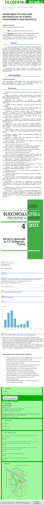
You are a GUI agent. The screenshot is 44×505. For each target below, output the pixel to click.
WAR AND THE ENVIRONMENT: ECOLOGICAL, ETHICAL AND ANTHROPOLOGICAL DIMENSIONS (23, 359)
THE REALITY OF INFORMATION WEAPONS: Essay (15, 458)
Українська (6, 394)
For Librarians (6, 428)
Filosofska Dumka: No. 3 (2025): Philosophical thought (23, 362)
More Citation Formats (8, 286)
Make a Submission (10, 398)
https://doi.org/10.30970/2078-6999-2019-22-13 (22, 195)
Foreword (22, 380)
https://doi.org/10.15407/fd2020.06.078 (16, 162)
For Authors (6, 426)
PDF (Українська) (8, 263)
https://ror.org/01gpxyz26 (11, 417)
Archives (10, 7)
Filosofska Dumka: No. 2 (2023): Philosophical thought (21, 368)
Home (4, 7)
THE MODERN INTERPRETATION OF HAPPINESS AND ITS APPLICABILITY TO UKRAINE (23, 365)
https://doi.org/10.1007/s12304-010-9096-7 (20, 150)
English (5, 391)
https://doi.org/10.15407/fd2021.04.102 (22, 31)
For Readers (6, 423)
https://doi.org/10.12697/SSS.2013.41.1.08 (17, 144)
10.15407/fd (8, 407)
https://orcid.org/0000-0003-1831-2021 (14, 27)
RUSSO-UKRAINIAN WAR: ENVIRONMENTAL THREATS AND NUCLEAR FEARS (21, 371)
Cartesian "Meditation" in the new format (13, 453)
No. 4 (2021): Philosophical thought (24, 7)
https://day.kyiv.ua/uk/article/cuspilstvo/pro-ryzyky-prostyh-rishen (22, 127)
